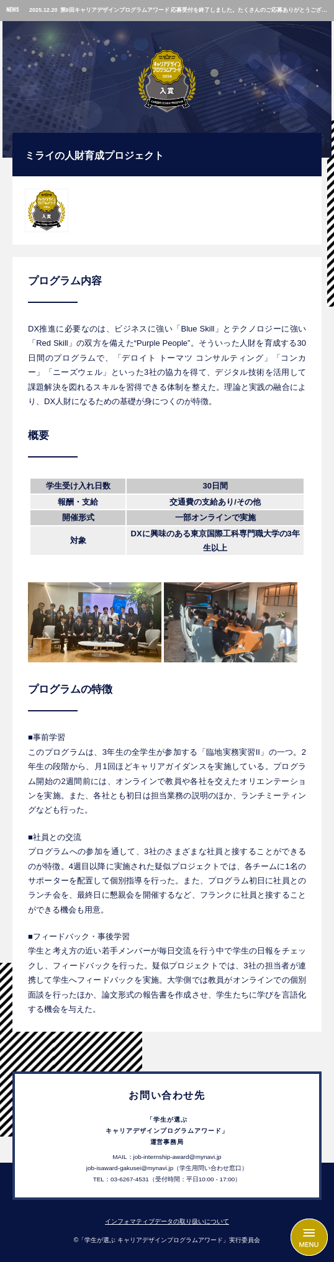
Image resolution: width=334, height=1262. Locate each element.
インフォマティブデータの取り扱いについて (167, 1221)
